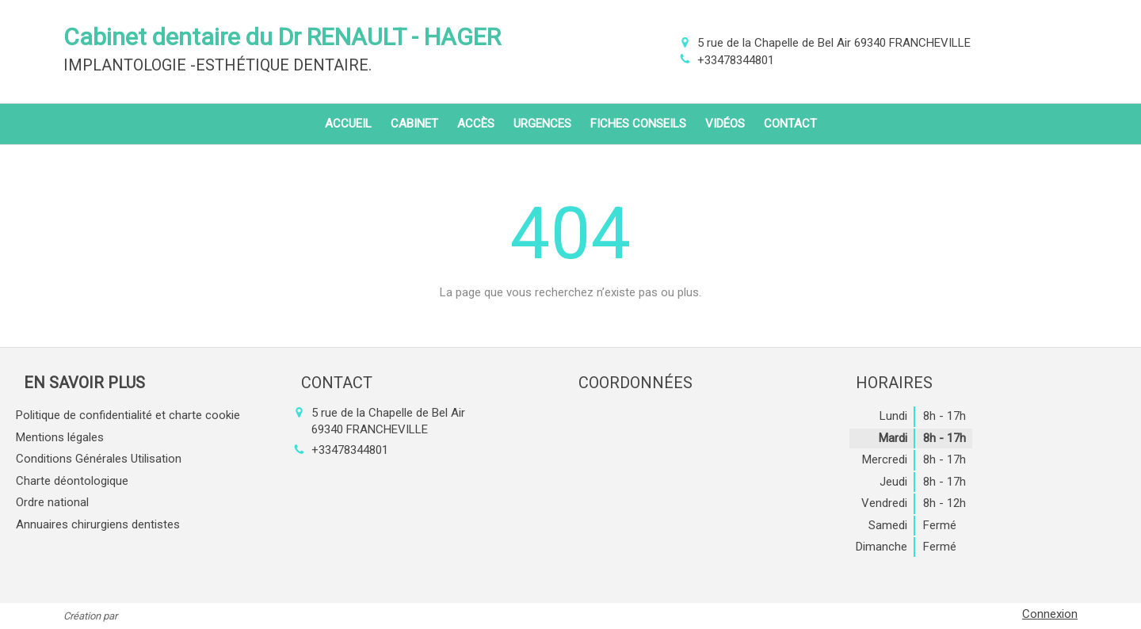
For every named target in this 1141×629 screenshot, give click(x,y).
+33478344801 (735, 60)
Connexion (1050, 614)
